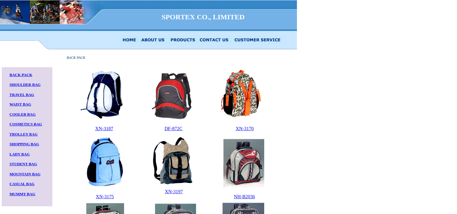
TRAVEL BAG (22, 94)
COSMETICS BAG (26, 124)
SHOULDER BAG (25, 84)
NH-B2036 (244, 196)
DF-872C (173, 128)
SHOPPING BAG (24, 144)
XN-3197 (174, 191)
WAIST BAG (20, 104)
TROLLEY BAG (24, 134)
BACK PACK (21, 75)
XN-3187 (104, 128)
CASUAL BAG (22, 184)
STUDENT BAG (23, 164)
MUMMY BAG (22, 194)
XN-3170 (244, 128)
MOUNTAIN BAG (25, 174)
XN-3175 (105, 196)
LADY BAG (20, 154)
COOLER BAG (23, 114)
